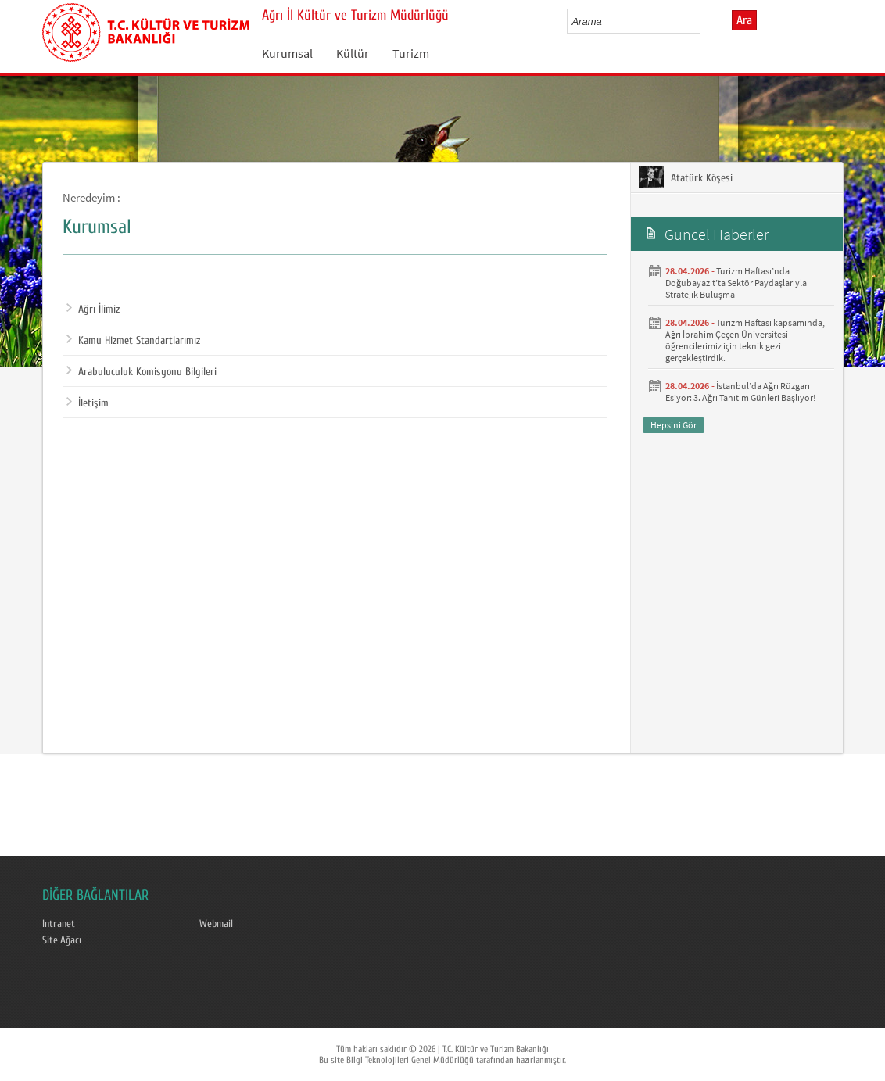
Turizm (410, 53)
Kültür (352, 53)
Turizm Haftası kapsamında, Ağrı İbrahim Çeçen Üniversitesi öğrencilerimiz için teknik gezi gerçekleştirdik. (745, 340)
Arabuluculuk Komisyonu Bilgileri (141, 372)
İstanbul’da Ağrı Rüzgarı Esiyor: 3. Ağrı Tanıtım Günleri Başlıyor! (740, 391)
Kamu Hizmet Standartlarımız (133, 340)
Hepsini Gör (673, 425)
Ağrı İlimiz (93, 309)
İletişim (87, 403)
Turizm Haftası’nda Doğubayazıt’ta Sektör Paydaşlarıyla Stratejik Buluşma (736, 282)
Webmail (216, 924)
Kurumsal (287, 53)
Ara (744, 20)
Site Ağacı (61, 940)
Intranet (58, 924)
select (705, 21)
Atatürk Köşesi (686, 177)
